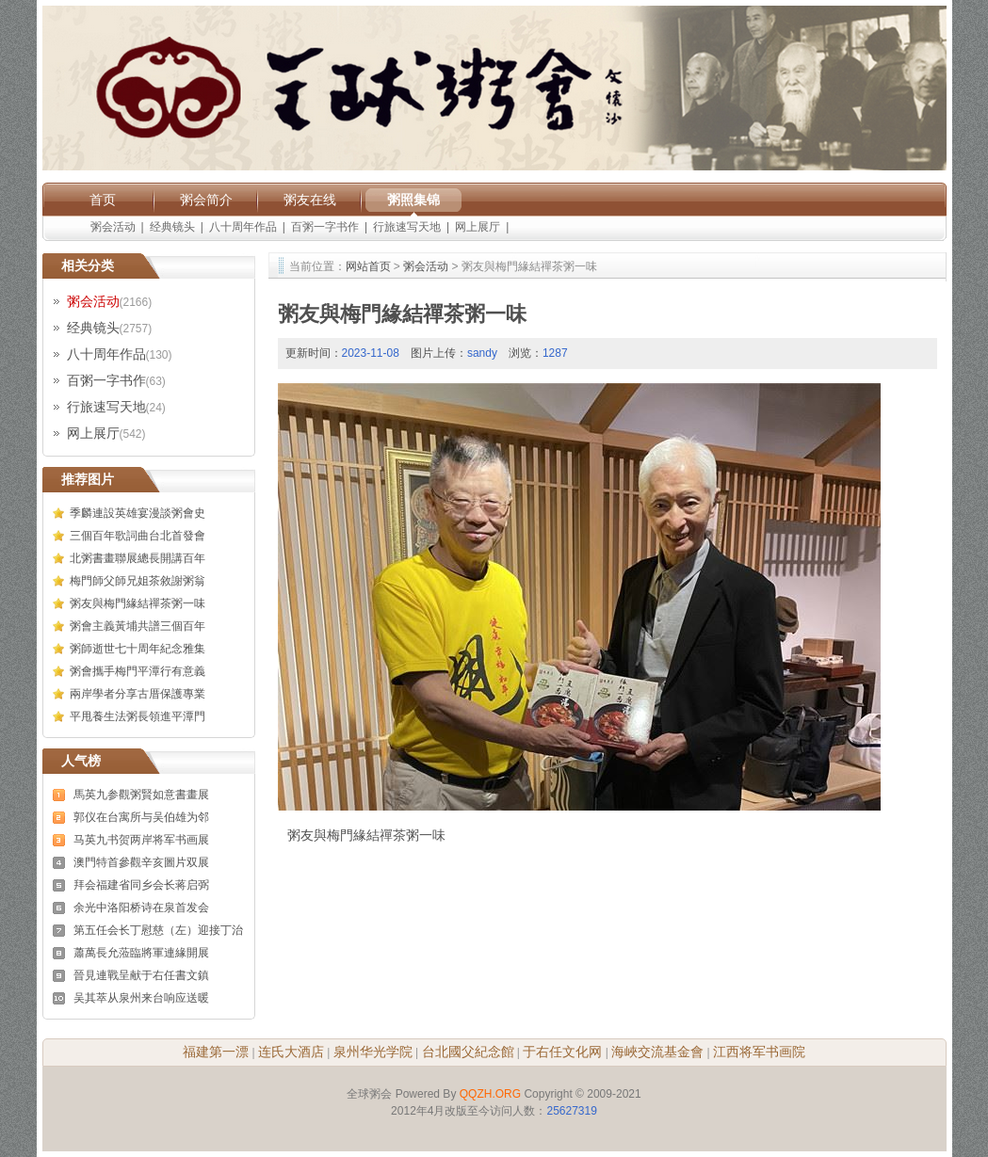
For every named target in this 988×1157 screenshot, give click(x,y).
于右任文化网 (562, 1051)
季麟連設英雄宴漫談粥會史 (137, 513)
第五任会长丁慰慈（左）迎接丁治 (158, 930)
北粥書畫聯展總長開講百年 (137, 558)
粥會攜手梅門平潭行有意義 (137, 671)
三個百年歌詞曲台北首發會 (137, 535)
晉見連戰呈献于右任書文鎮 (141, 975)
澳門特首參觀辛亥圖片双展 (141, 862)
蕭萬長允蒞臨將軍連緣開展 (141, 952)
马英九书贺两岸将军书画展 (141, 839)
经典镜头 (172, 226)
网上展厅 (477, 226)
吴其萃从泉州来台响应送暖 (141, 997)
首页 (102, 199)
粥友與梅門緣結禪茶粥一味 (137, 603)
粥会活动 (113, 226)
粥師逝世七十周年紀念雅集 (137, 648)
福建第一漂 (216, 1051)
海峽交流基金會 (657, 1051)
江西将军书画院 (759, 1051)
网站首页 (368, 266)
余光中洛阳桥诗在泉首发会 (141, 907)
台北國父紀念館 (468, 1051)
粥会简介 (206, 199)
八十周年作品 (243, 226)
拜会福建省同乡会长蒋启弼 (141, 885)
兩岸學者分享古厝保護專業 (137, 693)
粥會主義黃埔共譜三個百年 (137, 626)
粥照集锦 (413, 199)
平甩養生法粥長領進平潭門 (137, 716)
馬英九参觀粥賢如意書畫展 (141, 794)
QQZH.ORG (490, 1094)
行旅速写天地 (407, 226)
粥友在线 (309, 199)
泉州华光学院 (373, 1051)
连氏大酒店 (291, 1051)
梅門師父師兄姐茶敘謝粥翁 (137, 580)
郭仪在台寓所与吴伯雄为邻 (141, 817)
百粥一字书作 (325, 226)
